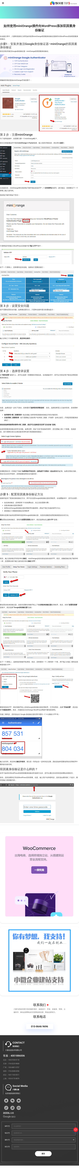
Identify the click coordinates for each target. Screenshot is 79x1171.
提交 (43, 1154)
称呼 (7, 1126)
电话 (7, 1133)
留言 (7, 1146)
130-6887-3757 (13, 1067)
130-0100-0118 (13, 1060)
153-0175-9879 (13, 1079)
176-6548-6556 (13, 1071)
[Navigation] (3, 3)
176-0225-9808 (13, 1064)
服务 (7, 1140)
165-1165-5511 (13, 1075)
